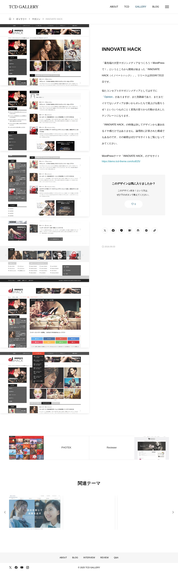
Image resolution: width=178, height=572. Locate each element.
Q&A (116, 557)
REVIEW (104, 557)
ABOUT (114, 6)
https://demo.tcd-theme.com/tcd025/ (121, 161)
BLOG (155, 6)
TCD (126, 6)
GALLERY (140, 6)
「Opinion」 (108, 97)
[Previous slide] (5, 513)
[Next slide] (173, 513)
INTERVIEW (89, 557)
